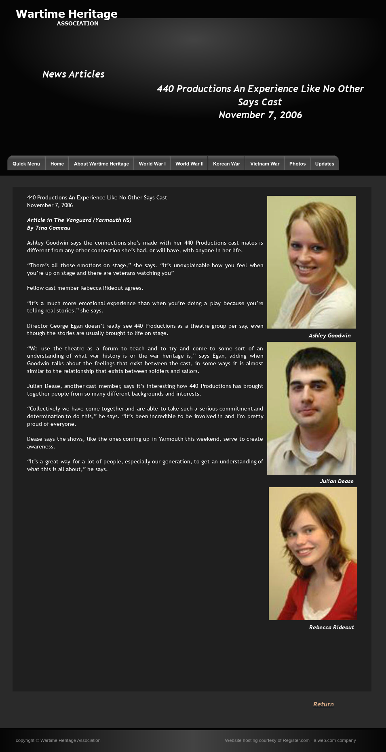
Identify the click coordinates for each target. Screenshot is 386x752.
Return (323, 704)
